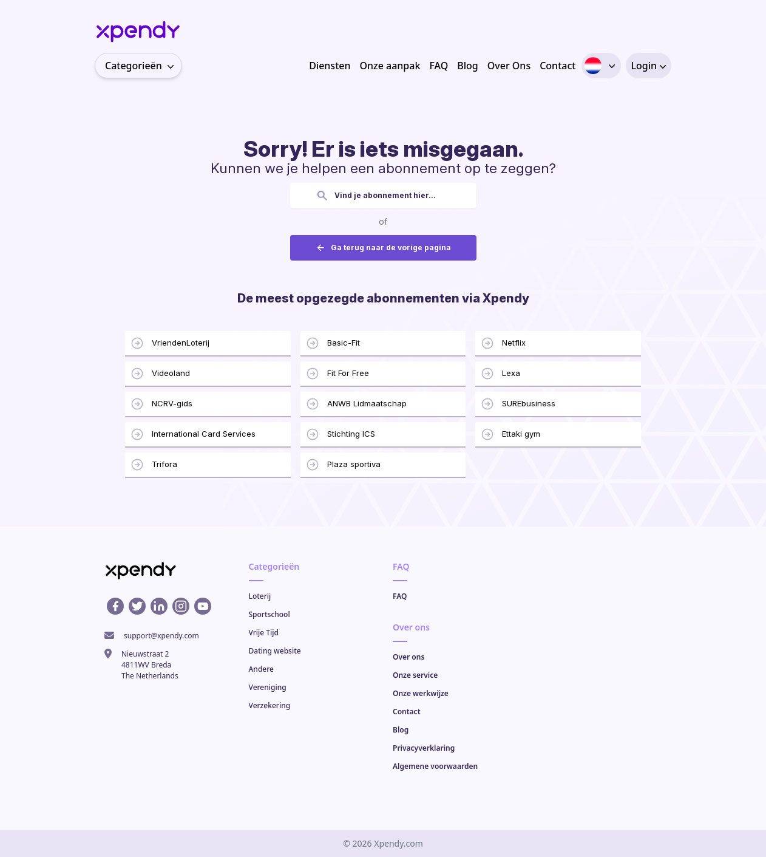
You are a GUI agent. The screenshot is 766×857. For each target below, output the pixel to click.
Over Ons (508, 65)
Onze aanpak (389, 65)
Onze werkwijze (421, 693)
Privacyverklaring (424, 748)
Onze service (415, 675)
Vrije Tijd (264, 632)
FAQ (438, 65)
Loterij (260, 596)
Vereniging (267, 687)
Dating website (275, 651)
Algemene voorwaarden (435, 766)
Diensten (329, 65)
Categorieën (143, 65)
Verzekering (270, 705)
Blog (467, 65)
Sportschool (269, 614)
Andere (261, 669)
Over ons (408, 657)
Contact (557, 65)
